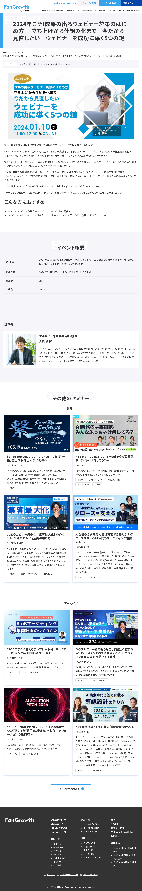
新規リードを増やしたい (29, 574)
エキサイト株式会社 (30, 672)
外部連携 (57, 865)
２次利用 (57, 861)
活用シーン (86, 838)
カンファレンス (90, 843)
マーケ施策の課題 (91, 824)
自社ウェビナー (49, 574)
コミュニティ (57, 823)
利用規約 (115, 843)
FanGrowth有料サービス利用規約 (124, 857)
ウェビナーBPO (59, 11)
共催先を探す (59, 847)
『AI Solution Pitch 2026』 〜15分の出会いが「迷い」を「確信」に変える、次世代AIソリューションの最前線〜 (36, 730)
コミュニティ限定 (114, 480)
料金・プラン (102, 11)
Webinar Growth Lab (65, 3)
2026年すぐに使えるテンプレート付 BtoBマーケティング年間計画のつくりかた (36, 651)
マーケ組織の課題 (91, 827)
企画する (57, 843)
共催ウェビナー (94, 577)
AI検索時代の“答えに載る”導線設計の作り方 (105, 727)
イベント (121, 11)
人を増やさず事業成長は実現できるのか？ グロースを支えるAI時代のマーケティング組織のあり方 (104, 538)
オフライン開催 (83, 484)
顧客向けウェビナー (92, 857)
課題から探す (71, 11)
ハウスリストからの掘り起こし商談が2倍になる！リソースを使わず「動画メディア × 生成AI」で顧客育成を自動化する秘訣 (104, 653)
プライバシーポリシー (69, 874)
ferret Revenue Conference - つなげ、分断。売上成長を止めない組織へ (36, 458)
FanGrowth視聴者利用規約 (124, 864)
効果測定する (59, 858)
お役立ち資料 (117, 827)
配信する (57, 854)
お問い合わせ (110, 3)
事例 (113, 819)
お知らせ (115, 836)
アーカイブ (10, 64)
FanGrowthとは (59, 827)
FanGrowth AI (58, 832)
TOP (5, 52)
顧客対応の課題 (90, 831)
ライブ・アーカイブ (95, 480)
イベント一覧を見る (69, 788)
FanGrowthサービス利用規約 (124, 849)
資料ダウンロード (131, 3)
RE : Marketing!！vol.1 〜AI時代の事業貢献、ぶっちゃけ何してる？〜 (104, 458)
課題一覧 (85, 819)
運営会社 (51, 874)
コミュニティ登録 (88, 3)
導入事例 (112, 11)
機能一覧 (55, 839)
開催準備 (57, 850)
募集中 (12, 488)
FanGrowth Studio (133, 11)
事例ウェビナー (90, 850)
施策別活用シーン (87, 11)
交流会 (97, 484)
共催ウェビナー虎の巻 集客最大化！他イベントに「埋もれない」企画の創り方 (35, 536)
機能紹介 (45, 11)
